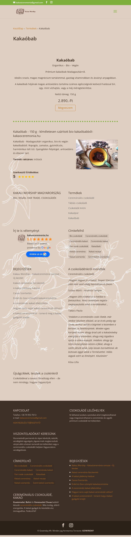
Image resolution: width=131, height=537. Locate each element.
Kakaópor (73, 214)
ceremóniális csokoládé (31, 507)
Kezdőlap (18, 28)
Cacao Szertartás (22, 295)
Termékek (31, 28)
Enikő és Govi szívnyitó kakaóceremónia (34, 299)
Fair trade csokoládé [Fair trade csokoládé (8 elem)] (79, 248)
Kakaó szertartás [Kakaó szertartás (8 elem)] (77, 258)
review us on (37, 256)
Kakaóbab (73, 219)
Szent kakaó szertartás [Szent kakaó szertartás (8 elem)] (98, 258)
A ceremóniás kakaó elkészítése (30, 305)
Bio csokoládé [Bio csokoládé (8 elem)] (76, 237)
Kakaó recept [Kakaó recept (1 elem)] (95, 253)
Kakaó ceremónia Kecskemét (29, 284)
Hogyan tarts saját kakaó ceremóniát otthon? (37, 310)
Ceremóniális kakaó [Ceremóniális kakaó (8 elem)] (79, 243)
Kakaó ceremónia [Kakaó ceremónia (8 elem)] (78, 253)
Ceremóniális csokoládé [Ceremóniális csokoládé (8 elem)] (96, 237)
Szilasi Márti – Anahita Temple (85, 292)
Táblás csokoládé (77, 204)
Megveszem (65, 109)
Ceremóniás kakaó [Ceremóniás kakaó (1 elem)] (99, 243)
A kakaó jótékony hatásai (26, 289)
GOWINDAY (88, 532)
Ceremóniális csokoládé (81, 199)
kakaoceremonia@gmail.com (33, 419)
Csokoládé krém (77, 209)
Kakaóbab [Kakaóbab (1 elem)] (96, 248)
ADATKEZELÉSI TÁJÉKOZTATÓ (26, 424)
